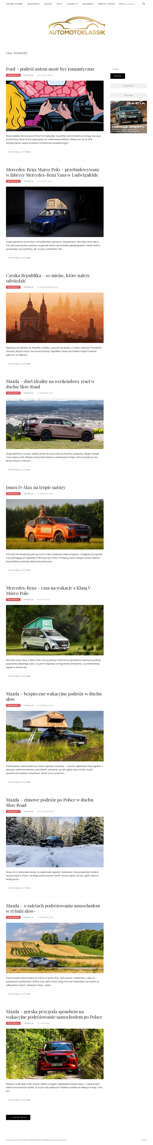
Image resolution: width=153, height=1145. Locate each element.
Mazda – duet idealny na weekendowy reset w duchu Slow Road (50, 384)
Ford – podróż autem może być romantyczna (50, 69)
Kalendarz (88, 4)
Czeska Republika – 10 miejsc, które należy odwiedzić (48, 278)
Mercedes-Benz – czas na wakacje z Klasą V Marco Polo (48, 590)
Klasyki (48, 4)
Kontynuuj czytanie (20, 152)
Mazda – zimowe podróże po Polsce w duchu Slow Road (49, 802)
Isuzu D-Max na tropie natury (35, 487)
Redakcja (28, 75)
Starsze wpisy (19, 1117)
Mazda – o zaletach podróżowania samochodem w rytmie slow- (53, 908)
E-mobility (72, 4)
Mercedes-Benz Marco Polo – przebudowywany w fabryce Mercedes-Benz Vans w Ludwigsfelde (53, 172)
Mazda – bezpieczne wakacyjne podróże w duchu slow (54, 696)
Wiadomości (33, 4)
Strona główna (14, 4)
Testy (59, 4)
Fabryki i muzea (106, 4)
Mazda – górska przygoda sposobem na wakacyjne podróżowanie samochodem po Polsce (54, 1014)
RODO (144, 1140)
